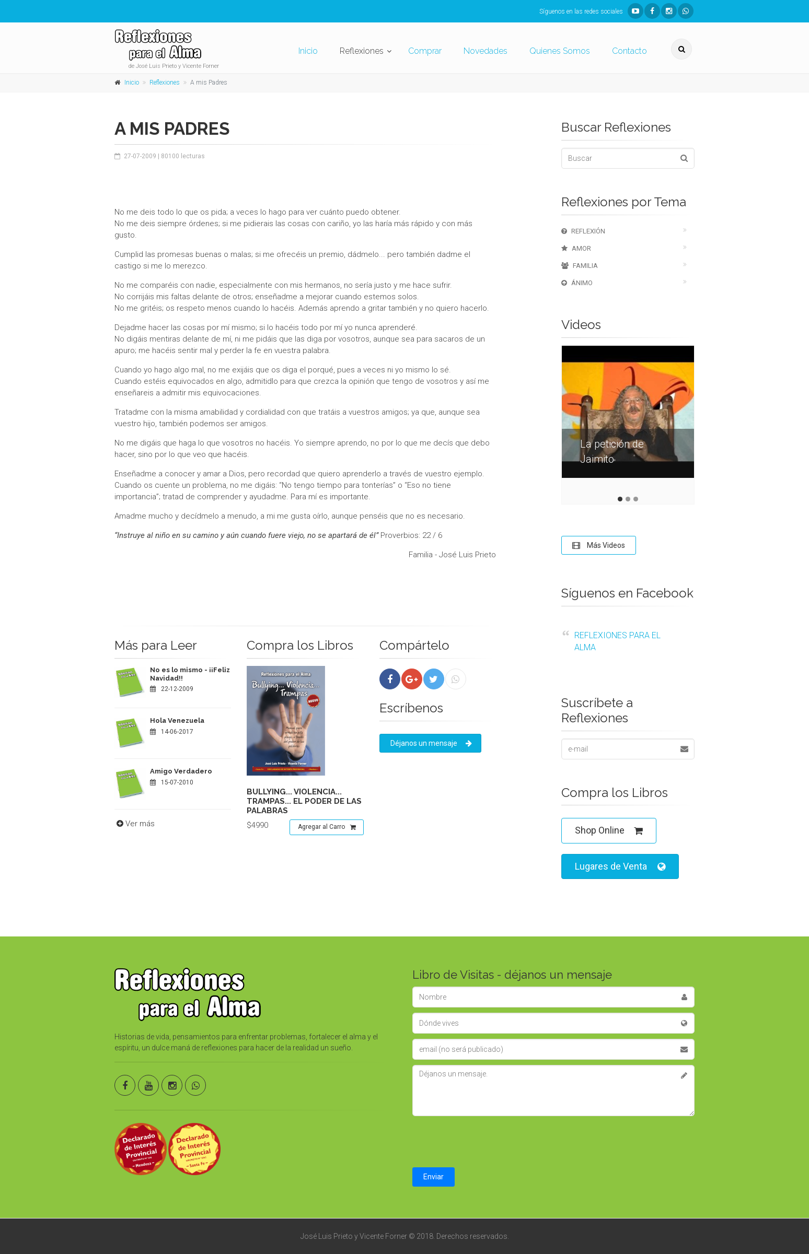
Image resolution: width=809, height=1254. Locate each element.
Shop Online (609, 830)
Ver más (134, 823)
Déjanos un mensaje (431, 743)
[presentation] (491, 1141)
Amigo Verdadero (181, 771)
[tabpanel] (628, 420)
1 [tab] (620, 499)
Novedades (485, 51)
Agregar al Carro (327, 827)
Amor (576, 248)
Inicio (308, 51)
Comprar (425, 51)
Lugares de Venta (620, 866)
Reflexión (583, 231)
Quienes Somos (559, 51)
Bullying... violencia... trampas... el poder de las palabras (304, 801)
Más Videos (598, 545)
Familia (579, 265)
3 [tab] (635, 499)
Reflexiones (362, 51)
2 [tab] (628, 499)
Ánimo (577, 283)
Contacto (629, 51)
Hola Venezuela (177, 720)
